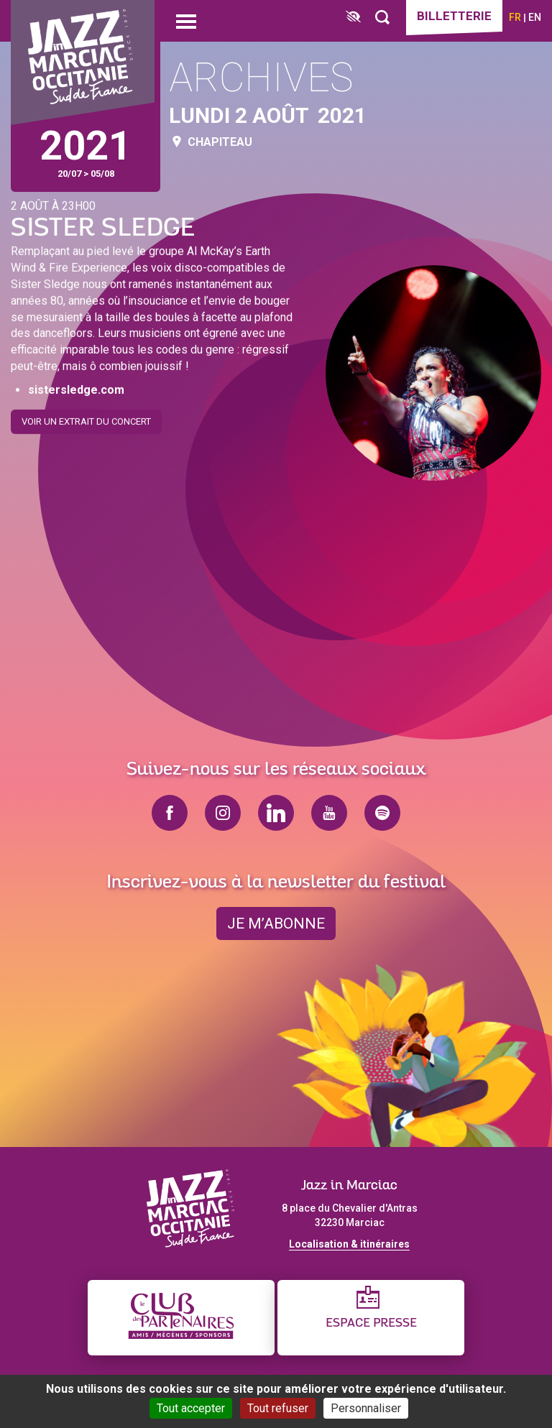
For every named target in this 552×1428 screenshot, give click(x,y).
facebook (170, 813)
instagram (223, 813)
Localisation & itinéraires (349, 1244)
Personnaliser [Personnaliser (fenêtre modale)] (366, 1408)
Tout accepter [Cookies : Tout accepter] (191, 1408)
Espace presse (371, 1323)
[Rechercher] (382, 17)
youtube (329, 813)
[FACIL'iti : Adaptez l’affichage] (353, 17)
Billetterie (454, 16)
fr (515, 17)
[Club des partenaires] (181, 1317)
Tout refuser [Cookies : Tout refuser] (277, 1408)
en (534, 17)
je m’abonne (276, 923)
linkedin (276, 813)
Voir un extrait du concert (86, 417)
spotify (382, 813)
